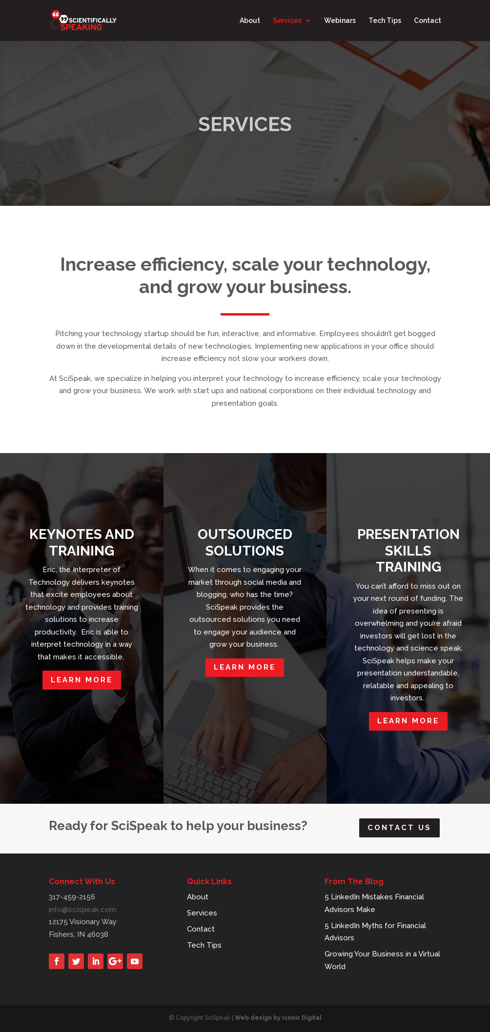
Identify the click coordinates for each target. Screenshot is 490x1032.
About (250, 20)
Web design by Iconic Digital (278, 1017)
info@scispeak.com (82, 909)
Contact (427, 20)
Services (287, 20)
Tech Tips (384, 20)
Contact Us (399, 827)
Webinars (340, 20)
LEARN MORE (82, 679)
